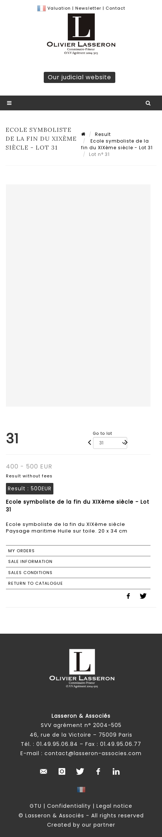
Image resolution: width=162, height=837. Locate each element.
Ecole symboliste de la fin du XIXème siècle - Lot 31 (117, 144)
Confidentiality (69, 806)
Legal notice (114, 806)
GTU (36, 806)
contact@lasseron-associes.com (93, 753)
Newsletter (87, 8)
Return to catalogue (35, 583)
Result (103, 134)
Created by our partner (81, 824)
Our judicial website (79, 77)
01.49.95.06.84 (57, 744)
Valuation (59, 8)
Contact (115, 8)
